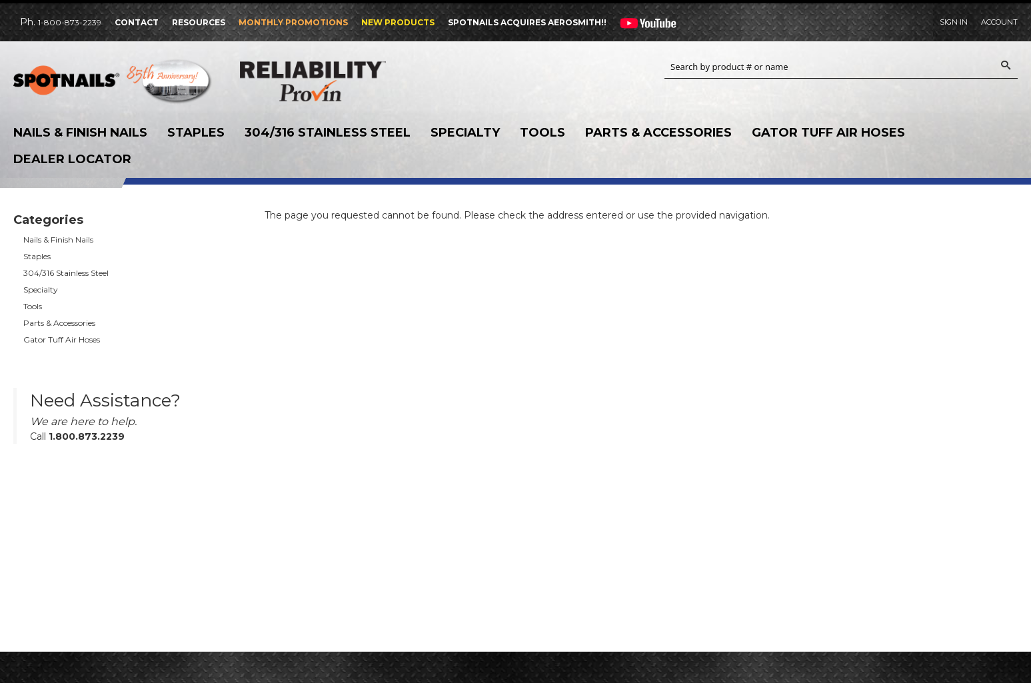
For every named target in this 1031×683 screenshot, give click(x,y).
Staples (196, 132)
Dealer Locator (72, 159)
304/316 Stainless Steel (328, 132)
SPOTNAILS (113, 84)
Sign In (954, 22)
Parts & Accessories (658, 132)
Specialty (465, 132)
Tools (542, 132)
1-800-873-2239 (69, 22)
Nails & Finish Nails (80, 132)
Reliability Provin (340, 81)
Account (999, 22)
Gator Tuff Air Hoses (828, 132)
